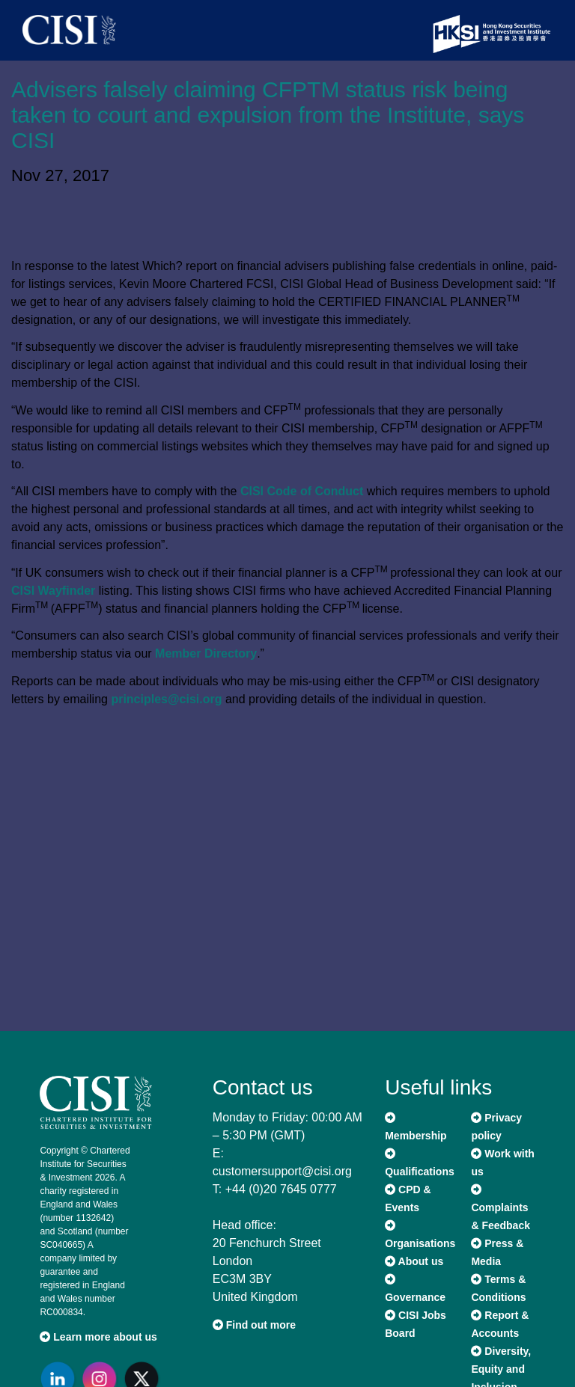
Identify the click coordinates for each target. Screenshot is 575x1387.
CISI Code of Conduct (301, 491)
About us (414, 1261)
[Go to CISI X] (144, 1379)
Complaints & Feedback (500, 1207)
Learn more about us (98, 1337)
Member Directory (206, 653)
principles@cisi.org (166, 699)
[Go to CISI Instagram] (103, 1379)
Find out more (254, 1325)
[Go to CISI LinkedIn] (61, 1379)
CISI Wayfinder (53, 590)
